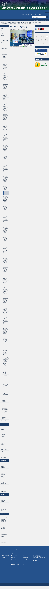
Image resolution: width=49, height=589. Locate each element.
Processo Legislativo (3, 424)
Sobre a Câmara (15, 22)
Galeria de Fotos (21, 22)
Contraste (42, 14)
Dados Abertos (25, 557)
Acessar (46, 12)
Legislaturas (13, 553)
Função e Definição (5, 555)
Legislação (3, 494)
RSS (23, 564)
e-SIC (23, 553)
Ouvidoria (42, 20)
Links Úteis (3, 513)
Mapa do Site (25, 14)
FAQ (23, 562)
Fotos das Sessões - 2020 (29, 22)
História (3, 553)
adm (11, 29)
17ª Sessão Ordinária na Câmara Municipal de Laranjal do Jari (12, 23)
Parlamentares (14, 550)
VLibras (46, 14)
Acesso (3, 550)
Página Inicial (36, 20)
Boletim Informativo (26, 559)
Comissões (13, 557)
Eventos (3, 562)
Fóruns (24, 555)
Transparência (4, 460)
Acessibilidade (31, 14)
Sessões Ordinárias (38, 22)
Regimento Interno (14, 559)
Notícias (3, 559)
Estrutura (3, 557)
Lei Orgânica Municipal (15, 562)
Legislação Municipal (15, 564)
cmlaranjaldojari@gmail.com (40, 557)
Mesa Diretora (14, 555)
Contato (37, 14)
